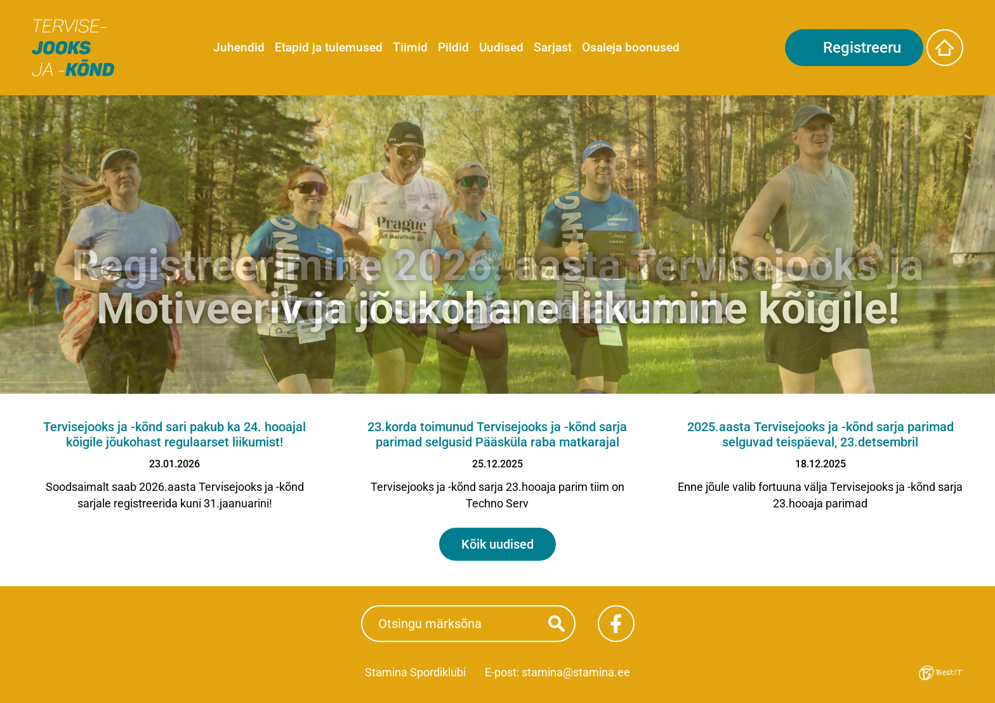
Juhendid (239, 47)
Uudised (501, 47)
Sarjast (553, 47)
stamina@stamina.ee (576, 672)
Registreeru (862, 48)
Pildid (453, 47)
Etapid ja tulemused (329, 47)
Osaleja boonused (631, 47)
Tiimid (410, 47)
